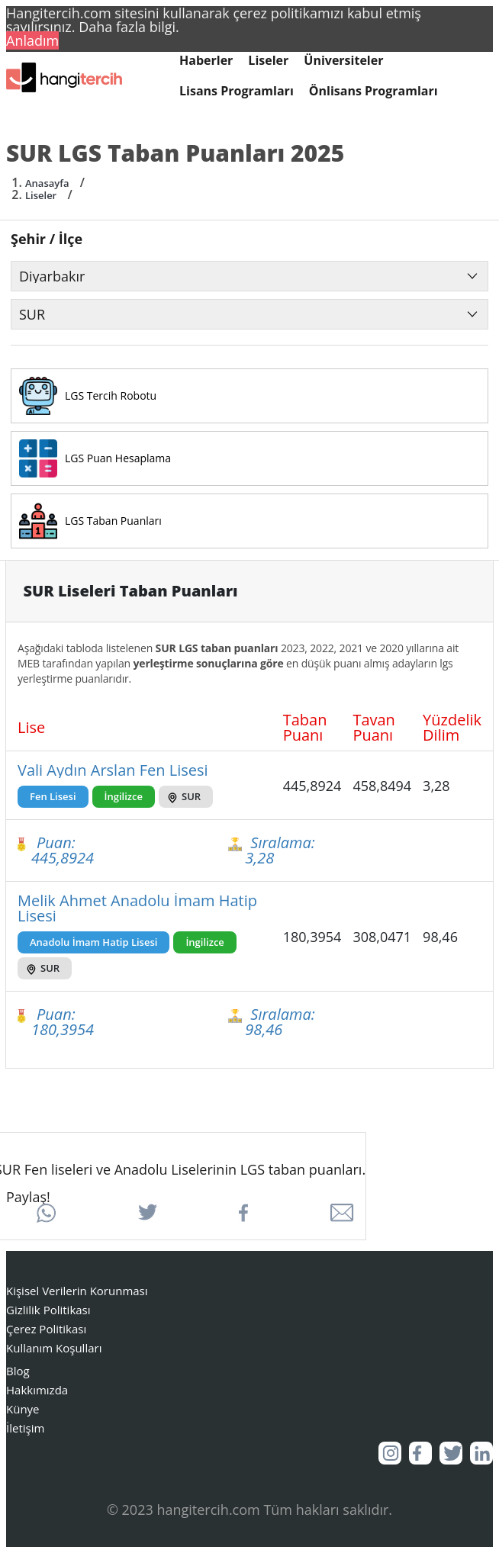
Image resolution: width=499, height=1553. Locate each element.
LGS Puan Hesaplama (118, 458)
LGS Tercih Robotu (110, 396)
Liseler (268, 61)
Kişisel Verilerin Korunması (77, 1290)
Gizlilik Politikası (48, 1309)
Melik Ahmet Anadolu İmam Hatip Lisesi (137, 908)
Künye (23, 1408)
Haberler (206, 61)
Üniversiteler (343, 61)
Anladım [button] (32, 40)
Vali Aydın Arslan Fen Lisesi (113, 770)
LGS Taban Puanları (113, 521)
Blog (18, 1370)
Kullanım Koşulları (53, 1347)
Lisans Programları (236, 91)
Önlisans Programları (373, 91)
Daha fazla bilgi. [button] (129, 27)
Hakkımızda (37, 1389)
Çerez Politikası (46, 1328)
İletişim (25, 1428)
